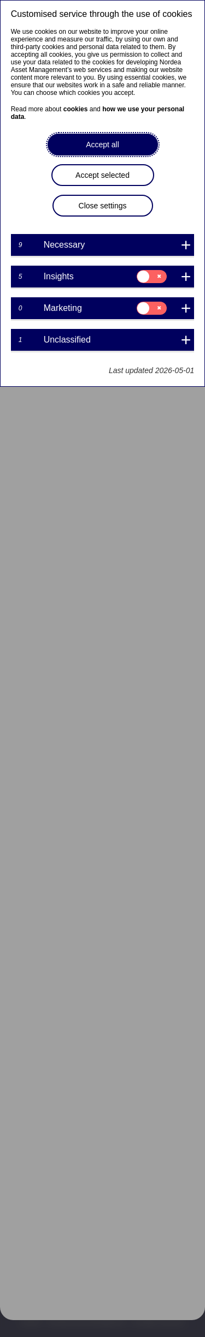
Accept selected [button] (102, 175)
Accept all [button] (102, 144)
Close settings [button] (103, 205)
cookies (75, 109)
